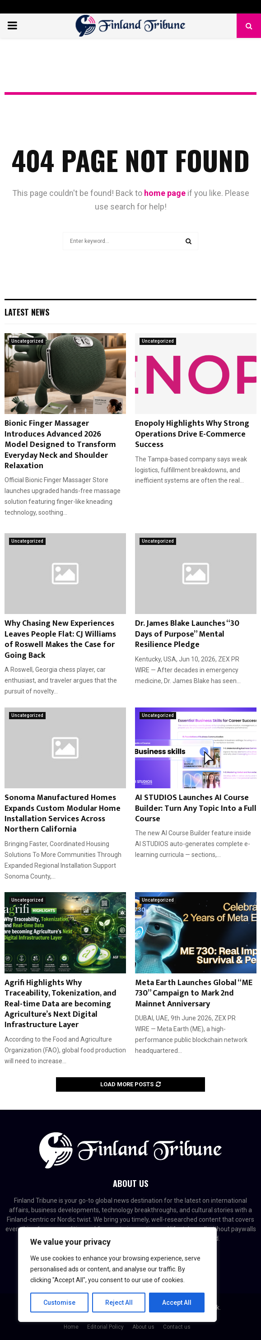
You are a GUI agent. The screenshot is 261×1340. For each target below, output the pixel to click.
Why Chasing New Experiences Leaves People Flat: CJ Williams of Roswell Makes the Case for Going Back (60, 639)
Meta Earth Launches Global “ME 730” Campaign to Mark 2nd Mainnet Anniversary (193, 993)
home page (165, 193)
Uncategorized (27, 341)
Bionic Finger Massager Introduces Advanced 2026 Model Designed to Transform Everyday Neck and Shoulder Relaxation (60, 445)
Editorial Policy (105, 1327)
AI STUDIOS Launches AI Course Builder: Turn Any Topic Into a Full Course (195, 808)
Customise (59, 1302)
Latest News (27, 312)
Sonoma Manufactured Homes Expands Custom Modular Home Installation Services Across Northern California (63, 813)
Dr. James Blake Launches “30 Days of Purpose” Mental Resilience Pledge (187, 634)
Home (71, 1327)
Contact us (177, 1327)
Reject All (119, 1302)
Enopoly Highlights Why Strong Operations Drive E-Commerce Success (192, 434)
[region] (117, 1274)
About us (143, 1327)
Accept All (176, 1302)
